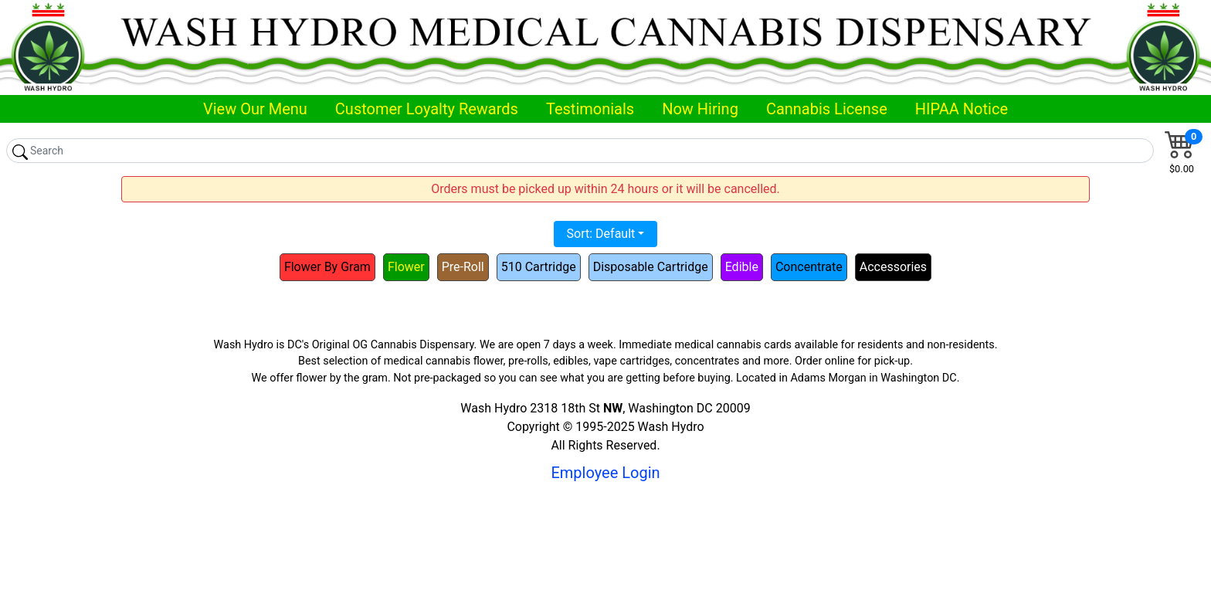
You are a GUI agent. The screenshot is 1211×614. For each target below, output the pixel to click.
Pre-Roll (463, 267)
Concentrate (809, 267)
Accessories (893, 267)
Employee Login (605, 472)
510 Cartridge (538, 267)
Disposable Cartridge (650, 267)
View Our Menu (255, 109)
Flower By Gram (327, 267)
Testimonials (590, 109)
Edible (741, 267)
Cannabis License (826, 109)
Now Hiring (700, 109)
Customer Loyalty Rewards (426, 109)
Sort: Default (601, 233)
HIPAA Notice (961, 109)
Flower (406, 267)
